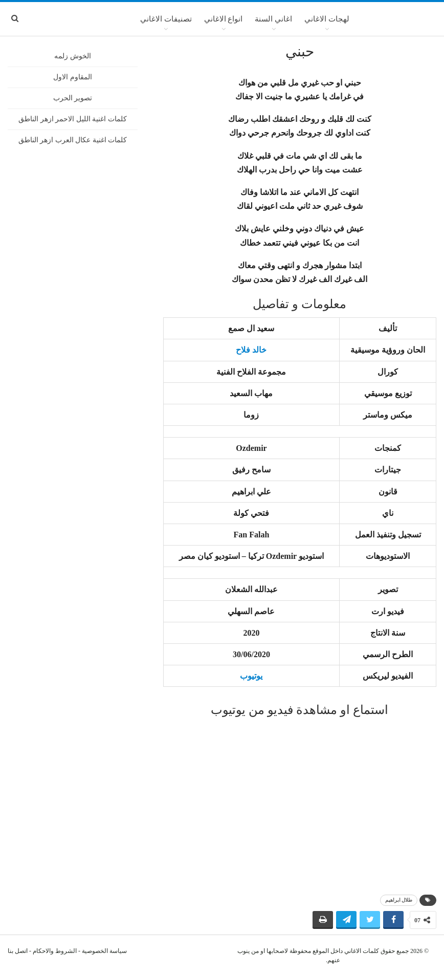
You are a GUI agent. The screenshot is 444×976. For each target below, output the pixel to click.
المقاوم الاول (72, 77)
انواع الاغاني (223, 19)
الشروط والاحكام (55, 951)
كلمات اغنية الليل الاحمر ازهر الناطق (72, 119)
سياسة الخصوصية (104, 951)
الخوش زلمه (72, 56)
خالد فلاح (251, 349)
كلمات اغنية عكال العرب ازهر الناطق (72, 140)
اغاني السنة (273, 19)
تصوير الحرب (73, 98)
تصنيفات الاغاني (166, 19)
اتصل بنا (18, 951)
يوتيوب (251, 675)
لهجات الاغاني (326, 19)
